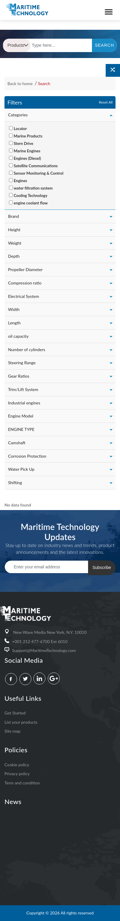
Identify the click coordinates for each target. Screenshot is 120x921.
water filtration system (33, 188)
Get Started (15, 712)
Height (14, 229)
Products (17, 45)
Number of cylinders (26, 349)
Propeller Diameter (25, 269)
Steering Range (22, 362)
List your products (20, 722)
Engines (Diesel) (27, 158)
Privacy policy (17, 773)
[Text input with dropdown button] (61, 45)
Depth (14, 256)
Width (13, 309)
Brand (13, 216)
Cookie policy (16, 764)
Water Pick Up (21, 469)
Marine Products (28, 136)
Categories (18, 114)
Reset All (106, 102)
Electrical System (23, 296)
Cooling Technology (30, 195)
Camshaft (16, 442)
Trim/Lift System (23, 389)
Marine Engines (27, 151)
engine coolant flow (31, 203)
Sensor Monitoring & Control (38, 173)
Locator (20, 128)
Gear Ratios (18, 376)
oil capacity (18, 336)
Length (14, 322)
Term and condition (22, 782)
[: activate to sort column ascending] (4, 496)
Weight (14, 243)
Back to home (20, 83)
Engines (20, 181)
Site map (12, 731)
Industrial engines (24, 402)
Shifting (15, 482)
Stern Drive (23, 143)
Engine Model (20, 415)
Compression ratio (24, 282)
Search (44, 83)
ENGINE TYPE (21, 429)
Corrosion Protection (27, 456)
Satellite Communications (36, 166)
